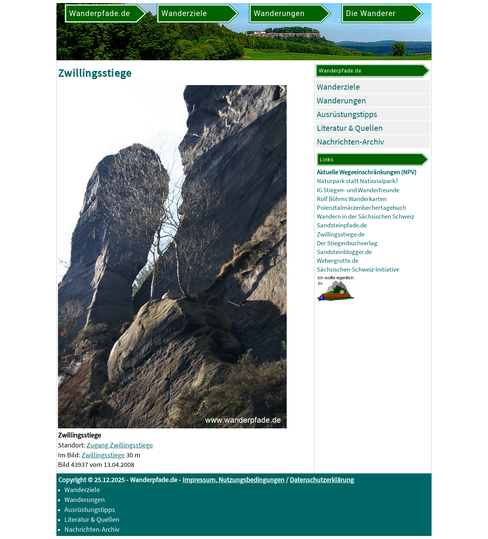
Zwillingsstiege (103, 455)
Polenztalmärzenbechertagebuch (361, 208)
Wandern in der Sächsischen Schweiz (365, 216)
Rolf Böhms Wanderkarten (352, 199)
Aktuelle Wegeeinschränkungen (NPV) (366, 172)
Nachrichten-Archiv (350, 141)
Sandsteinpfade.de (342, 225)
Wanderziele (338, 86)
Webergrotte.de (337, 261)
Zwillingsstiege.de (340, 234)
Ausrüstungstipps (347, 114)
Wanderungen (341, 100)
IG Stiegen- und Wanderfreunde (358, 190)
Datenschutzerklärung (322, 479)
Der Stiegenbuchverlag (347, 243)
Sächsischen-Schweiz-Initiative (358, 269)
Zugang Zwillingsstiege (120, 445)
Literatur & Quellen (350, 127)
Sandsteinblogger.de (344, 252)
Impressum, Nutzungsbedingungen (233, 479)
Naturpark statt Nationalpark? (357, 181)
